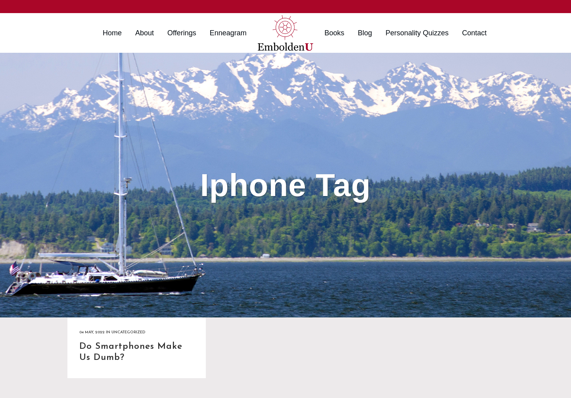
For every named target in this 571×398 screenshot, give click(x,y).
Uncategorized (128, 332)
